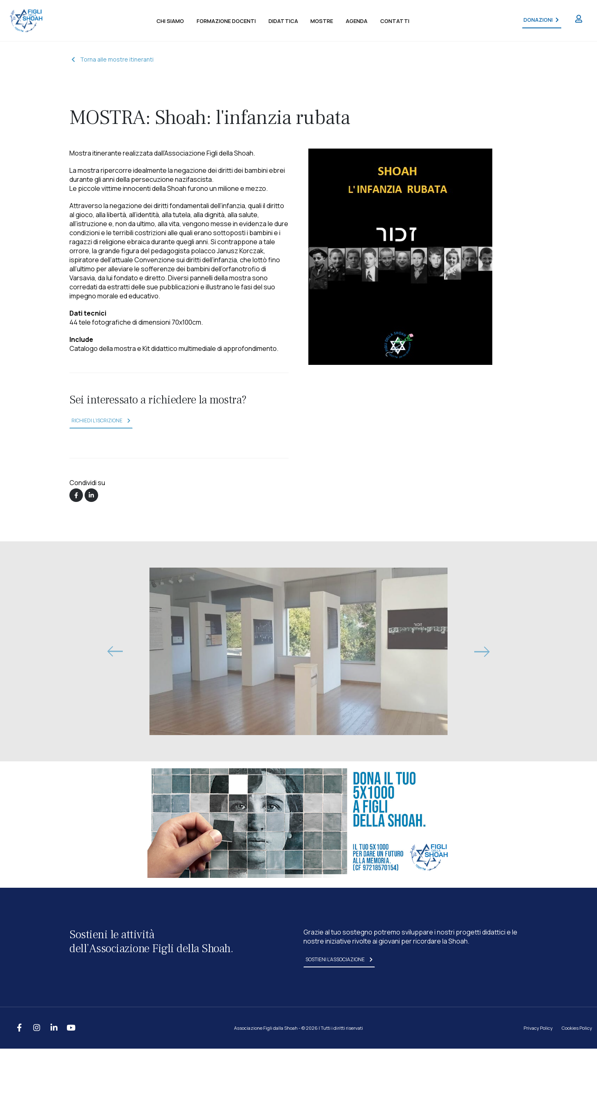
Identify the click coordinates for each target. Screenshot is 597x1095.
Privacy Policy (538, 1028)
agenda (356, 21)
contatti (394, 21)
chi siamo (170, 21)
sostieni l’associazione (339, 959)
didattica (283, 21)
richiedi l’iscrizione (101, 420)
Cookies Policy (577, 1028)
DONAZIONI (541, 19)
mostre (321, 21)
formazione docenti (226, 21)
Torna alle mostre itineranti (112, 59)
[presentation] (114, 651)
